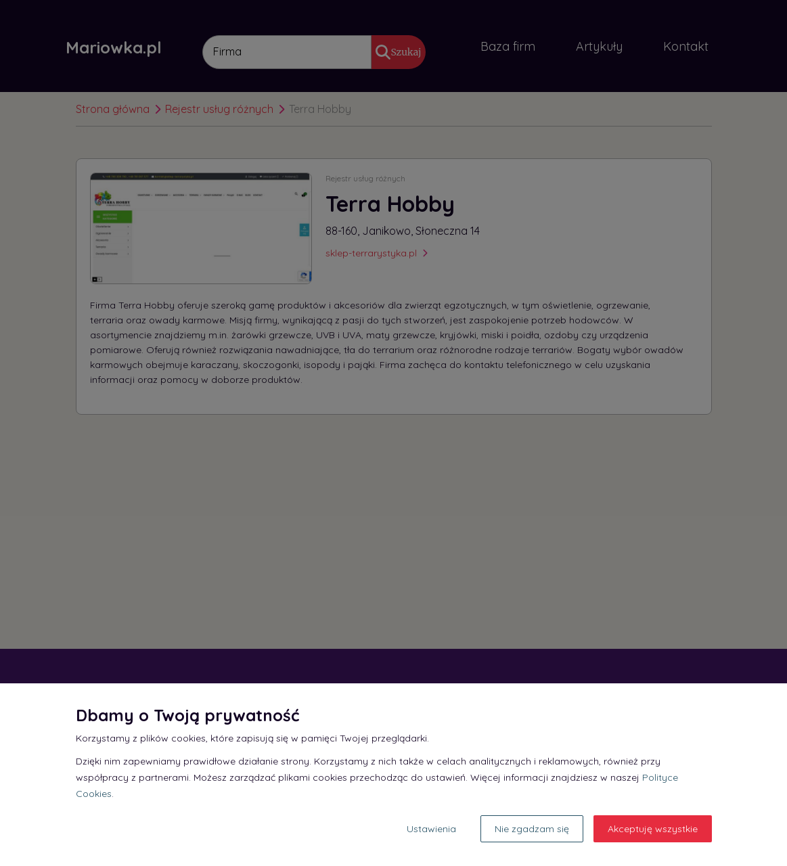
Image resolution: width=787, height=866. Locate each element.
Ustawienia (431, 829)
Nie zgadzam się (532, 829)
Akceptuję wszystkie (653, 829)
